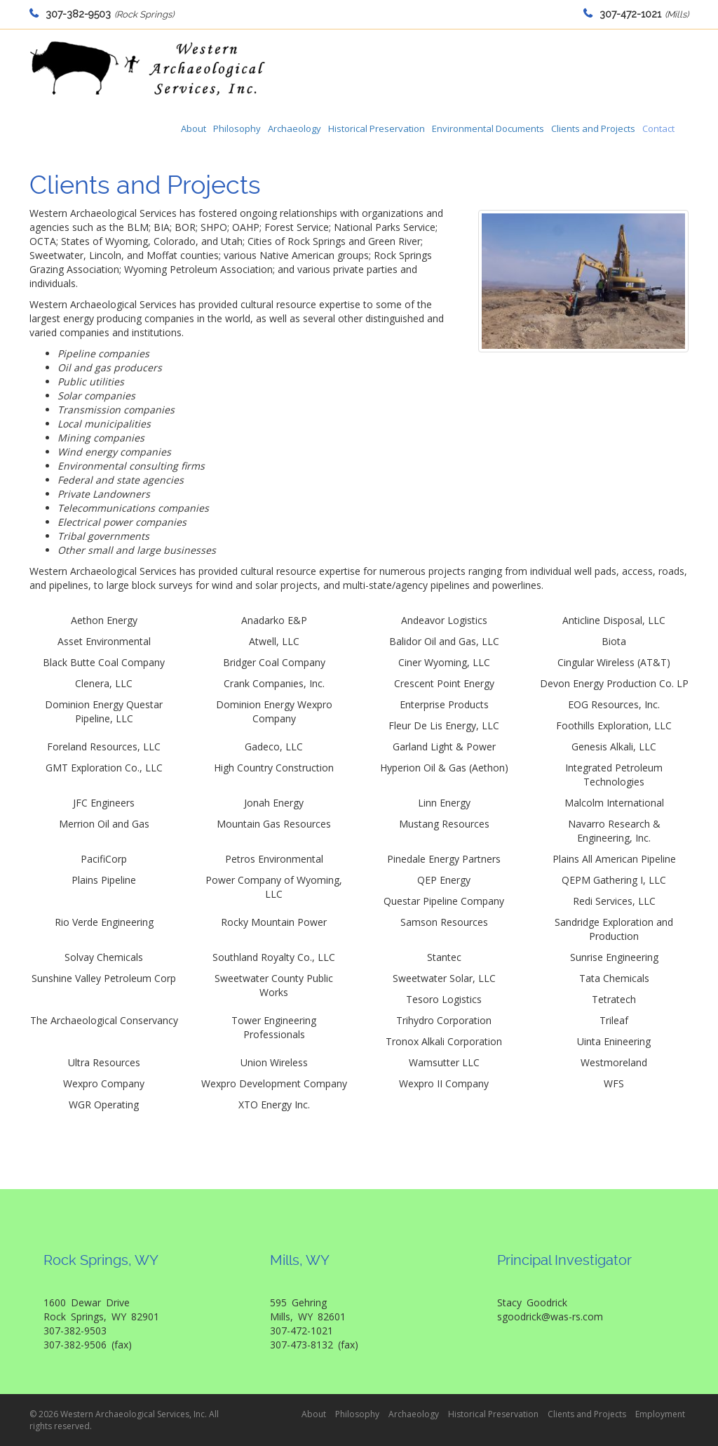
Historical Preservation (376, 128)
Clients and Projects (593, 128)
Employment (660, 1414)
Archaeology (294, 128)
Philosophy (237, 128)
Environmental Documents (488, 128)
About (193, 128)
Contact (658, 128)
